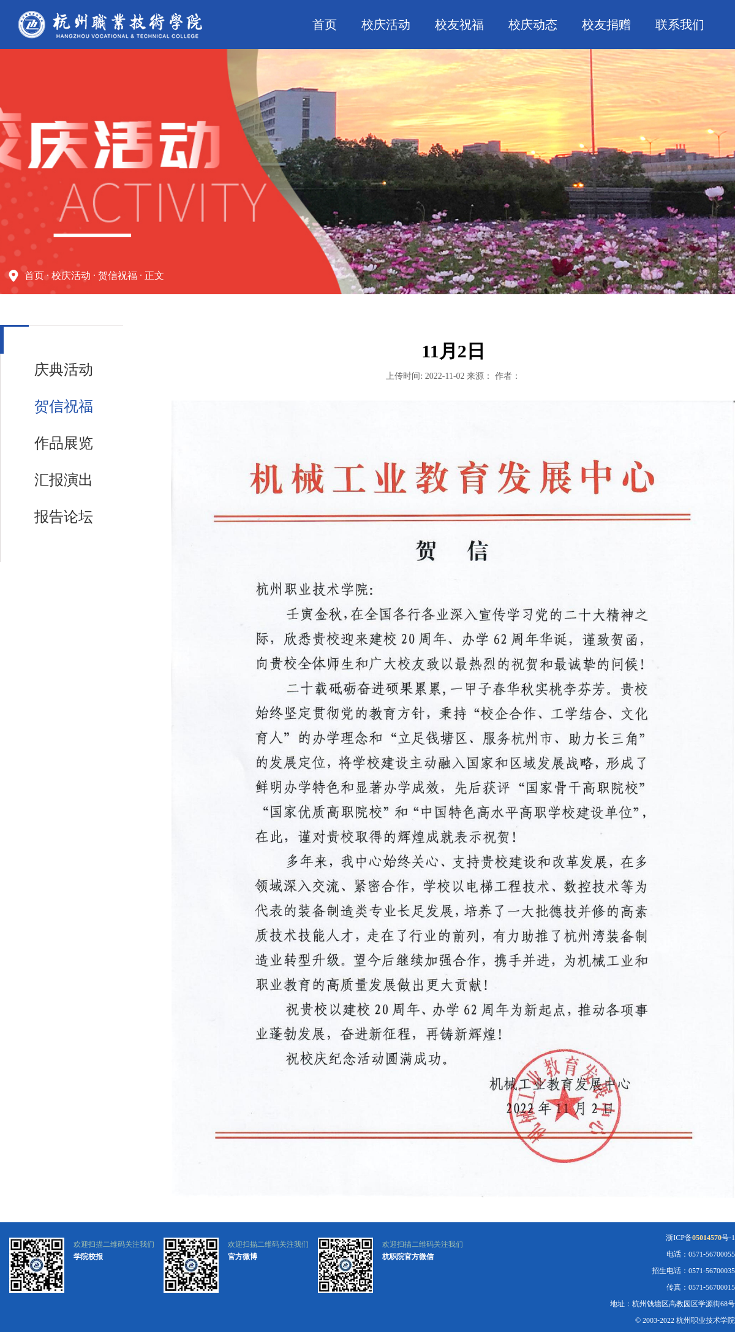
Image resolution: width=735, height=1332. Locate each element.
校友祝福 (459, 24)
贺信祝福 (117, 275)
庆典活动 (63, 370)
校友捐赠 (606, 24)
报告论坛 (63, 517)
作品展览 (63, 443)
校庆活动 (385, 24)
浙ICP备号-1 (700, 1237)
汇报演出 (63, 480)
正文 (154, 275)
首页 (324, 24)
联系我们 (679, 24)
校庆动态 (532, 24)
